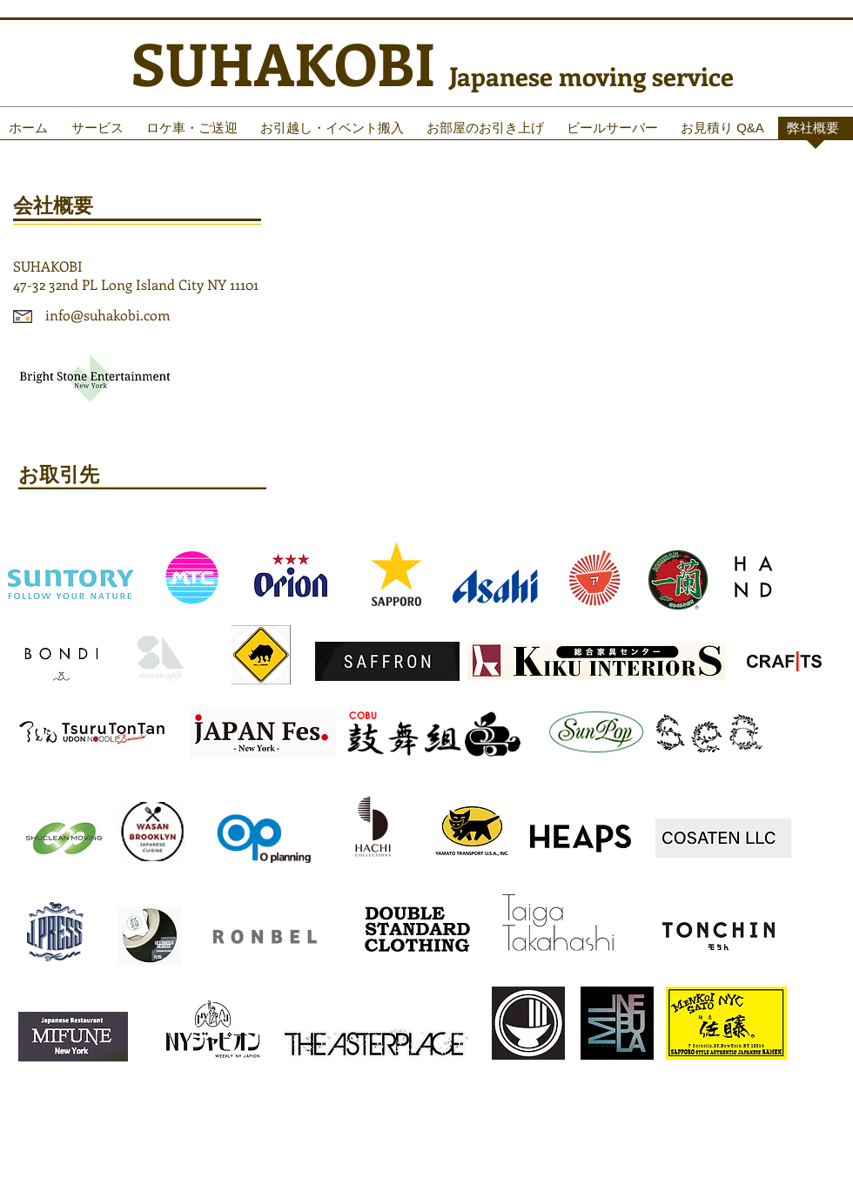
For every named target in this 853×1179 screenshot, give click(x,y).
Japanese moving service (591, 75)
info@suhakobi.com (108, 315)
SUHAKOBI (290, 62)
